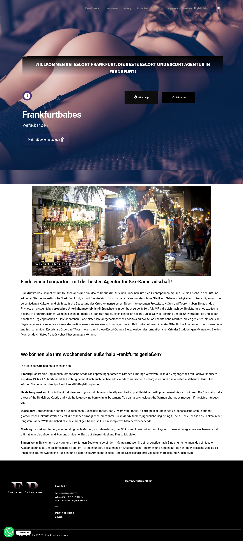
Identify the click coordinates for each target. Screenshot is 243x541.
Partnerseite (64, 513)
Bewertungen (104, 8)
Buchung (120, 8)
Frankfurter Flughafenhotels (195, 8)
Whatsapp (141, 97)
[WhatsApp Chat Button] (9, 532)
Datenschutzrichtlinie (138, 481)
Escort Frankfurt (84, 8)
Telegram (179, 97)
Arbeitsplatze (137, 8)
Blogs (153, 8)
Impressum (169, 8)
